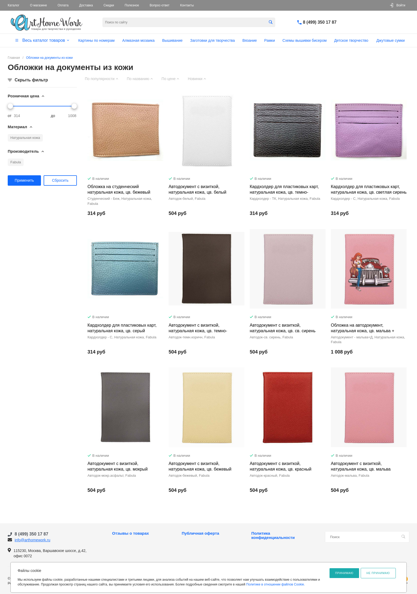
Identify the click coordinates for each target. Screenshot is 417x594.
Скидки (108, 5)
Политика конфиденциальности (273, 535)
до (53, 116)
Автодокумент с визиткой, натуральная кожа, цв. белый (197, 189)
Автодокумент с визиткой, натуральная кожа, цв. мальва (361, 466)
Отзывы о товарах (130, 533)
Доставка (86, 5)
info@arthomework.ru (32, 540)
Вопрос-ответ (159, 5)
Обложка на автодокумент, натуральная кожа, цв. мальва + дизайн (362, 331)
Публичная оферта (200, 533)
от (9, 116)
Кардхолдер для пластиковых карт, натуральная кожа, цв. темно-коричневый (284, 192)
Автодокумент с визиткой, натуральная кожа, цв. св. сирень (282, 328)
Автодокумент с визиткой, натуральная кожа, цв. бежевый (200, 466)
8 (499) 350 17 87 (319, 22)
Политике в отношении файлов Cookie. (275, 584)
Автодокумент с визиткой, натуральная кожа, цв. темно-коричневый (198, 331)
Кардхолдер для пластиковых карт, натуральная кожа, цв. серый (122, 328)
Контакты (187, 5)
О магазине (38, 5)
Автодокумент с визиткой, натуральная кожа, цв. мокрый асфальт (117, 469)
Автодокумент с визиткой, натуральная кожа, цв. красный (280, 466)
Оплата (62, 5)
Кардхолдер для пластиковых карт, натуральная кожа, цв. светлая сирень (369, 189)
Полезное (132, 5)
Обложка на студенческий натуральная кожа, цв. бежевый (118, 189)
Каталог (13, 5)
